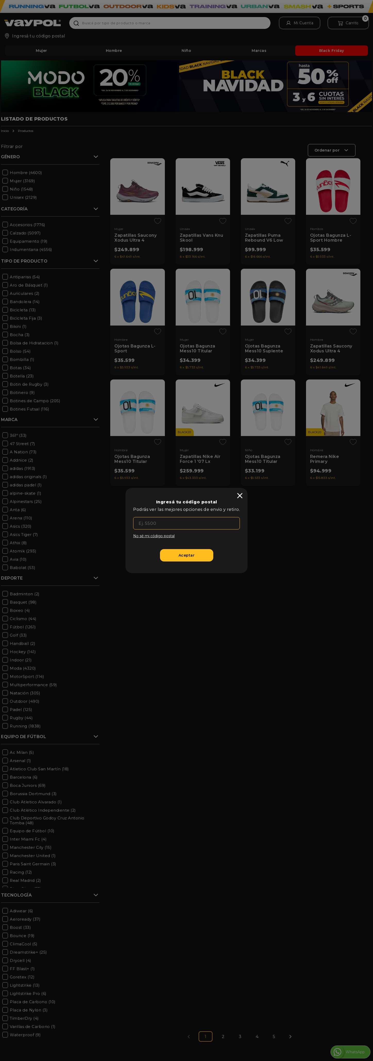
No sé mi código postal (154, 536)
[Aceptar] (186, 555)
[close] (239, 495)
